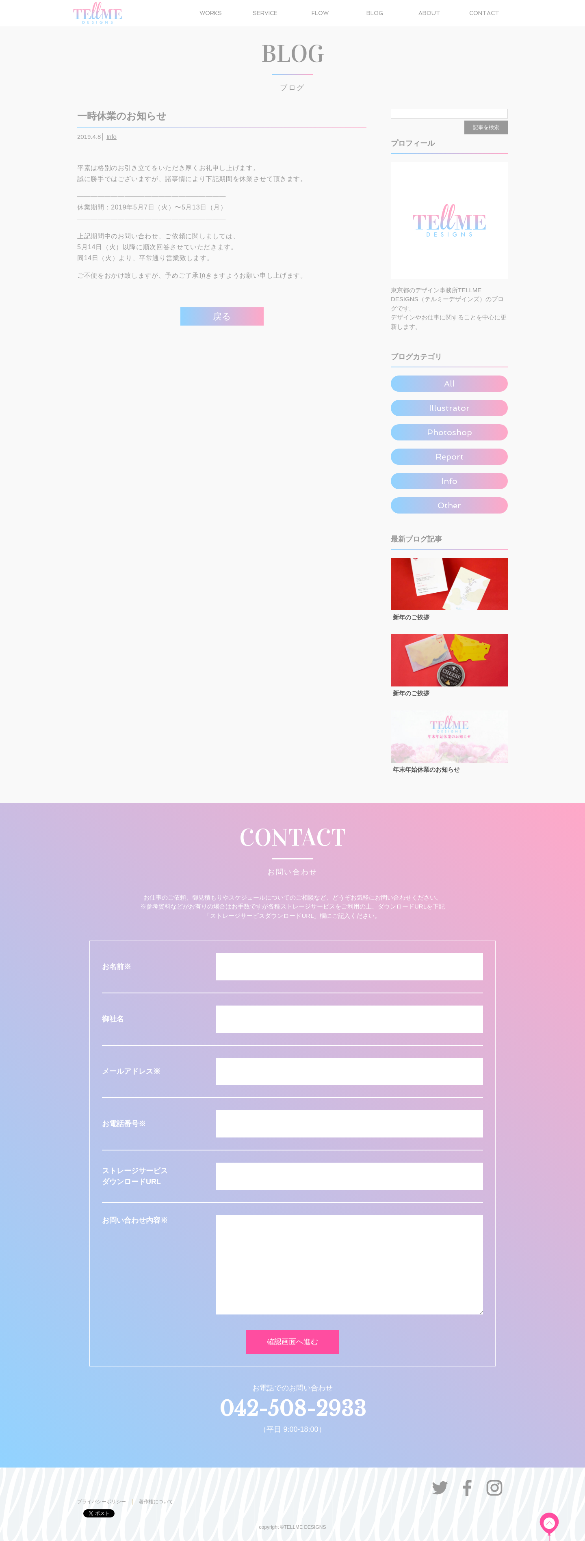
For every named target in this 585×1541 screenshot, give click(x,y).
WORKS (210, 13)
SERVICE (265, 13)
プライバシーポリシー (101, 1501)
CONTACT (484, 13)
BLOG (374, 13)
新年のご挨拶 (411, 617)
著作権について (156, 1501)
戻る (222, 316)
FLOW (320, 13)
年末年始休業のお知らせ (426, 769)
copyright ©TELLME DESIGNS (292, 1527)
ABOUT (429, 13)
